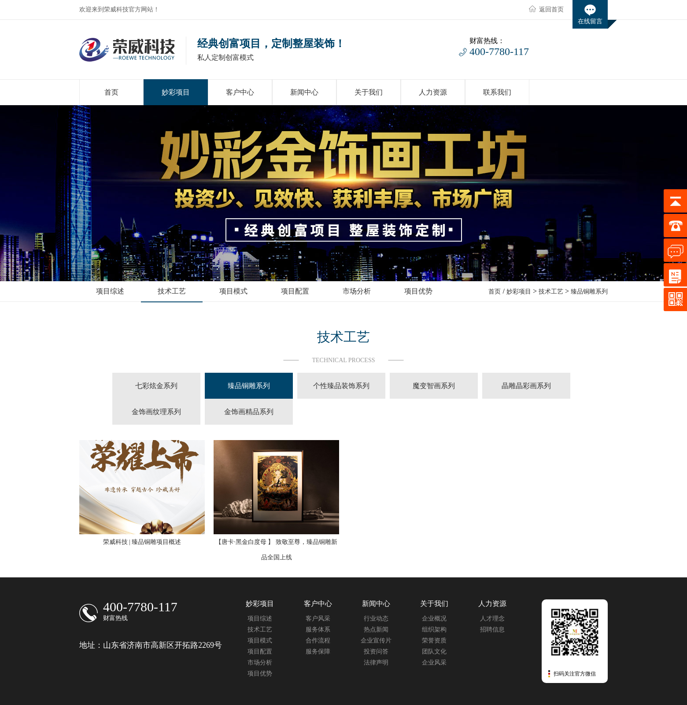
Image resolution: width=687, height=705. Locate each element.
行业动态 (376, 618)
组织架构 (434, 629)
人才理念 (492, 618)
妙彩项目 (518, 291)
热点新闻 (376, 629)
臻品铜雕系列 (589, 291)
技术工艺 (551, 291)
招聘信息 (492, 629)
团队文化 (434, 651)
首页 (494, 291)
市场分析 (259, 662)
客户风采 (318, 618)
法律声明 (376, 662)
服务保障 (318, 651)
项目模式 (259, 640)
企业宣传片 (376, 640)
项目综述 (259, 618)
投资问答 (376, 651)
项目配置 (259, 651)
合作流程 (318, 640)
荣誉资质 (434, 640)
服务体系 (318, 629)
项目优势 (259, 673)
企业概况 (434, 618)
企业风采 (434, 662)
